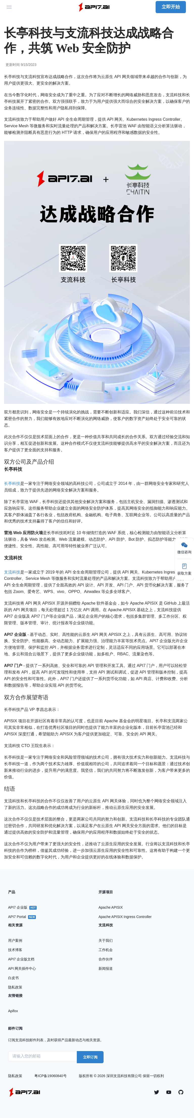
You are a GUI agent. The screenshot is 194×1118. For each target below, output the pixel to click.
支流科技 (12, 572)
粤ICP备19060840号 (50, 1076)
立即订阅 (90, 1057)
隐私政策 (15, 1076)
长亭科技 (12, 483)
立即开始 (171, 6)
